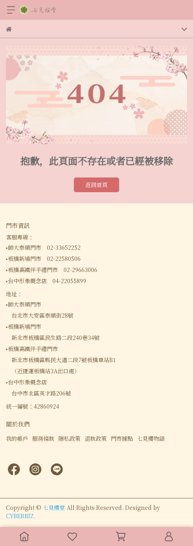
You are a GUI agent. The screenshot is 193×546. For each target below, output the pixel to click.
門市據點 (122, 438)
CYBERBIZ (20, 516)
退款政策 (96, 438)
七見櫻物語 (151, 438)
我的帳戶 (17, 438)
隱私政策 (69, 438)
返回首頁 (96, 185)
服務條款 (43, 438)
